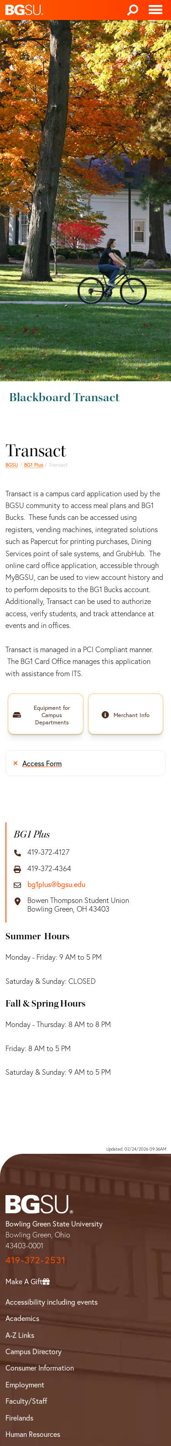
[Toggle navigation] (155, 10)
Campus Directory (33, 1351)
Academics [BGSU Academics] (22, 1318)
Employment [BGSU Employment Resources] (24, 1384)
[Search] (133, 10)
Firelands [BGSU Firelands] (19, 1417)
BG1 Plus (33, 465)
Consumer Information (39, 1367)
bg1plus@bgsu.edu (56, 884)
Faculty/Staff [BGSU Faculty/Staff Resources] (26, 1401)
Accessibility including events (51, 1301)
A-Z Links (19, 1335)
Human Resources (32, 1434)
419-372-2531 (35, 1260)
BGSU (11, 465)
